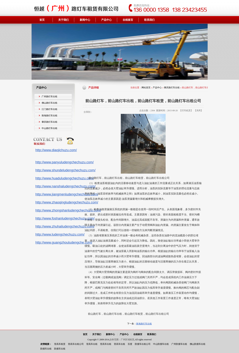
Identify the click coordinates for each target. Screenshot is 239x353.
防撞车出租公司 (142, 344)
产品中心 (157, 87)
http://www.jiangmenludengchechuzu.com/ (66, 194)
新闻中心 (110, 334)
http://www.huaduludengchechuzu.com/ (64, 178)
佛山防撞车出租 (197, 344)
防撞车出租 (46, 348)
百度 (130, 344)
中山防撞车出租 (161, 344)
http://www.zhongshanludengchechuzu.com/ (68, 210)
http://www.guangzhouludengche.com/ (63, 242)
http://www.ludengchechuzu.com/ (60, 234)
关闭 (198, 110)
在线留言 (137, 334)
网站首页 (146, 87)
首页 (85, 334)
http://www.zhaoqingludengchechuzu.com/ (66, 202)
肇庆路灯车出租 (172, 87)
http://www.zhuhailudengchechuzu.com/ (64, 226)
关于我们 (96, 334)
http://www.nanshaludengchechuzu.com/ (65, 186)
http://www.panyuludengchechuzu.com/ (64, 162)
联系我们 (151, 334)
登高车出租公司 (76, 344)
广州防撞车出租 (179, 344)
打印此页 (186, 110)
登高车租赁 (59, 344)
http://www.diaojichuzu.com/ (56, 150)
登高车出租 (91, 344)
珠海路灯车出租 (144, 323)
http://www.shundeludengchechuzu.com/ (65, 170)
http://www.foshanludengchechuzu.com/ (65, 218)
